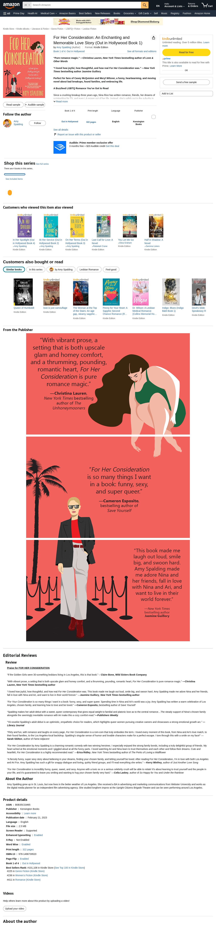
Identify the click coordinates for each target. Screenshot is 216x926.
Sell (156, 13)
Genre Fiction (57, 29)
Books (117, 13)
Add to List (167, 93)
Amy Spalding (64, 47)
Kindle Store (8, 29)
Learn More (176, 66)
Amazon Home (202, 13)
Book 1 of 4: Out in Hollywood (69, 51)
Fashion (187, 13)
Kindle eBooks (23, 29)
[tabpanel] (108, 189)
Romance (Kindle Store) (27, 879)
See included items (14, 179)
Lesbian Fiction (89, 29)
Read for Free (186, 52)
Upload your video (14, 908)
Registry (175, 13)
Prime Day (18, 13)
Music (164, 13)
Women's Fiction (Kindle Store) (31, 875)
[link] (24, 241)
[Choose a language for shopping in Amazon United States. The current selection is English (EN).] (155, 5)
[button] (7, 13)
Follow (37, 123)
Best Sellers (85, 13)
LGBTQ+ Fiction (73, 29)
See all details (60, 129)
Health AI (32, 13)
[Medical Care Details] (56, 13)
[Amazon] (11, 5)
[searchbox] (86, 5)
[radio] (14, 269)
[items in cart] (207, 5)
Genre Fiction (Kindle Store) (30, 871)
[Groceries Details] (135, 13)
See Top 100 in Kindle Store (69, 867)
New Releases (102, 13)
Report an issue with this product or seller (77, 134)
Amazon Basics (67, 13)
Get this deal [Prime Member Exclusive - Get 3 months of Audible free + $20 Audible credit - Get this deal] (112, 146)
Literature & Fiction (40, 29)
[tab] (14, 174)
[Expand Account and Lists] (184, 6)
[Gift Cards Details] (150, 13)
